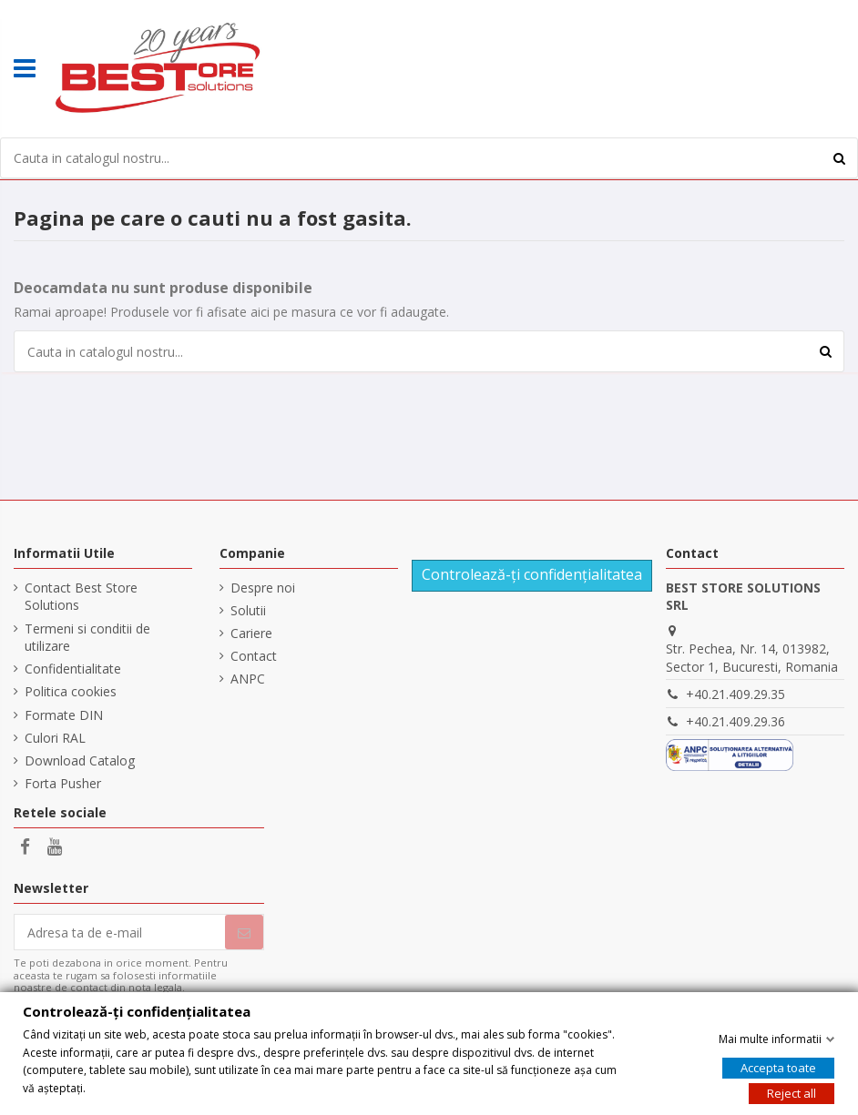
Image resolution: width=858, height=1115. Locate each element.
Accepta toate (778, 1067)
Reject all (791, 1093)
